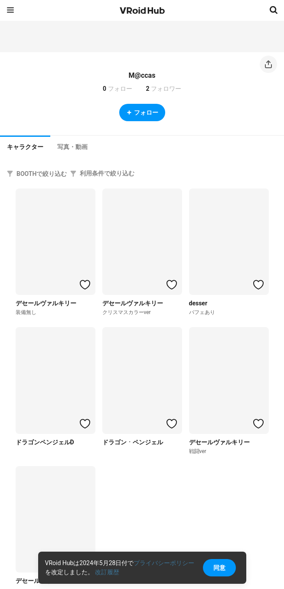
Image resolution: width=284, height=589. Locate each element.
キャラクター (25, 146)
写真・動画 (72, 146)
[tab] (25, 146)
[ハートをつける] (85, 284)
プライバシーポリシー (164, 562)
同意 (219, 567)
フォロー (142, 112)
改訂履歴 (107, 572)
